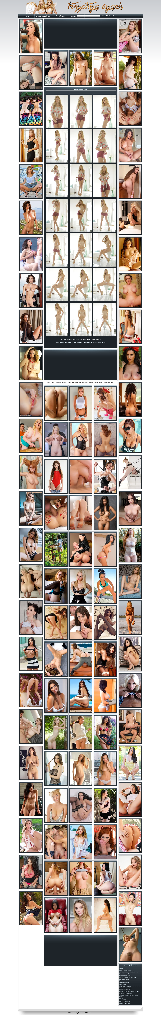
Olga (120, 981)
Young (96, 382)
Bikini (101, 382)
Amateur (106, 382)
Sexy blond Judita (124, 979)
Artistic (84, 382)
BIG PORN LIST (108, 16)
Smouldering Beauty (124, 989)
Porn (79, 382)
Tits (48, 382)
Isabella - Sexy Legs (124, 1003)
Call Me (121, 998)
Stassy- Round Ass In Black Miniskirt (129, 991)
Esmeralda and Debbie (125, 988)
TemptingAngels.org (78, 1013)
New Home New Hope (125, 986)
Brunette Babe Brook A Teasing (127, 977)
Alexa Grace (86, 339)
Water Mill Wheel (123, 1000)
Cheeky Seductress (124, 1001)
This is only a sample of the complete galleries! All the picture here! (80, 342)
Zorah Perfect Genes (125, 970)
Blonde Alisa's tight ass (125, 973)
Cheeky (90, 382)
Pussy (112, 382)
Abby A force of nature (125, 975)
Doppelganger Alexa (80, 89)
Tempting (58, 382)
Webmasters (89, 1013)
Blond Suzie (122, 984)
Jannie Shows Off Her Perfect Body (128, 972)
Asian (52, 382)
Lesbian (64, 382)
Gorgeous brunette (124, 982)
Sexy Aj (121, 968)
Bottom (74, 382)
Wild (69, 382)
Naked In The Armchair (125, 993)
